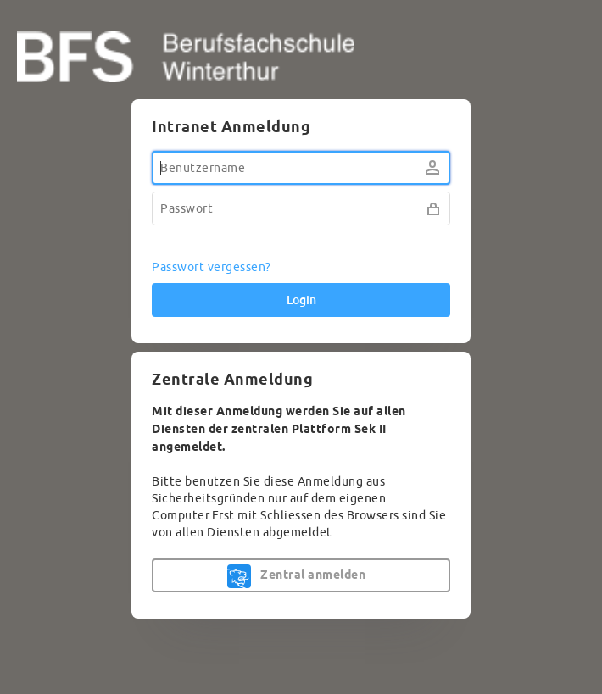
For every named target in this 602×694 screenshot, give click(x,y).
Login (301, 300)
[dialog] (301, 359)
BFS (301, 56)
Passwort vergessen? (211, 267)
